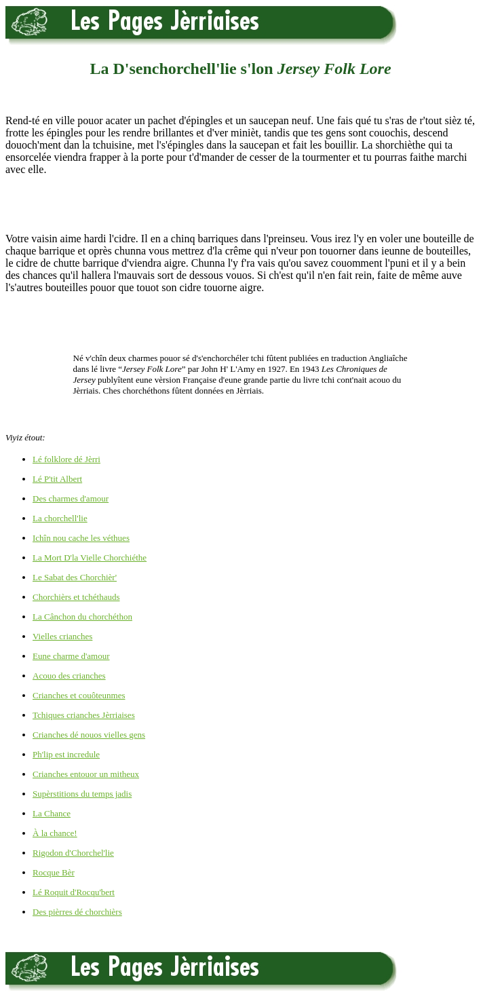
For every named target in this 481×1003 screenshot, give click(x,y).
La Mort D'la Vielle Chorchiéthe (90, 557)
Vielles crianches (62, 636)
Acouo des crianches (69, 675)
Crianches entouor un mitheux (86, 774)
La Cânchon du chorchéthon (82, 616)
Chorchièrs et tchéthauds (76, 597)
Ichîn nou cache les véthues (81, 538)
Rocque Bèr (54, 872)
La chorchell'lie (60, 518)
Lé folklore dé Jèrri (66, 459)
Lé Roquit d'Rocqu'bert (74, 892)
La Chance (52, 813)
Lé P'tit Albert (57, 479)
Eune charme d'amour (71, 656)
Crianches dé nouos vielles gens (89, 735)
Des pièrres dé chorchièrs (77, 912)
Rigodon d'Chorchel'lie (73, 853)
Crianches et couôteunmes (79, 695)
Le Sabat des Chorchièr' (75, 577)
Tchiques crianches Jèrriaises (84, 715)
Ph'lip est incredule (66, 754)
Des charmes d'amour (71, 498)
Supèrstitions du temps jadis (82, 794)
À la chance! (55, 833)
